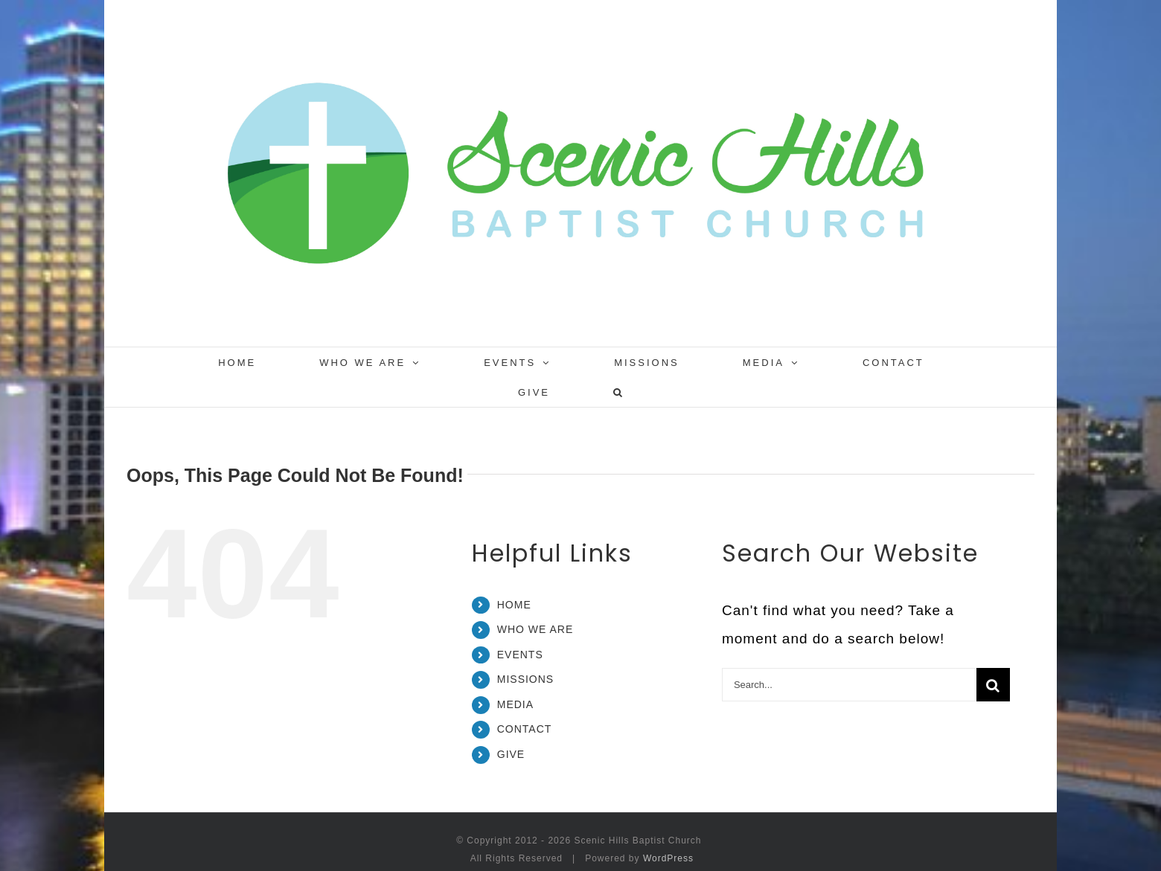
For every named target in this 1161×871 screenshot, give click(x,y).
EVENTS (520, 655)
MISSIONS (525, 679)
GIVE (511, 754)
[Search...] (849, 684)
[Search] (993, 684)
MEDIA (515, 704)
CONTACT (524, 729)
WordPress (668, 858)
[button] (619, 392)
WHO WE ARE (535, 629)
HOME (514, 605)
